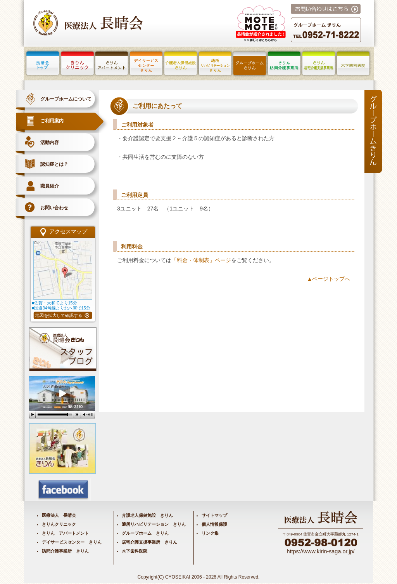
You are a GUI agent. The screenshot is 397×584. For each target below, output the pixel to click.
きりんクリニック (59, 524)
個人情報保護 (214, 524)
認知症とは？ (54, 164)
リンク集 (210, 533)
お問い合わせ (54, 207)
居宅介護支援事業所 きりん (149, 542)
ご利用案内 (52, 120)
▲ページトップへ (328, 279)
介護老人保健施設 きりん (147, 515)
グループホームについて (65, 99)
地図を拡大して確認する (58, 315)
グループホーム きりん (145, 533)
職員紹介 (49, 186)
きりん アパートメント (65, 533)
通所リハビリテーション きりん (154, 524)
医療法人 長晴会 (59, 515)
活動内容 (49, 142)
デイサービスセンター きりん (72, 542)
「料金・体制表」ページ (201, 260)
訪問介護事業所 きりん (65, 551)
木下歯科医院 (134, 551)
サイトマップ (214, 515)
